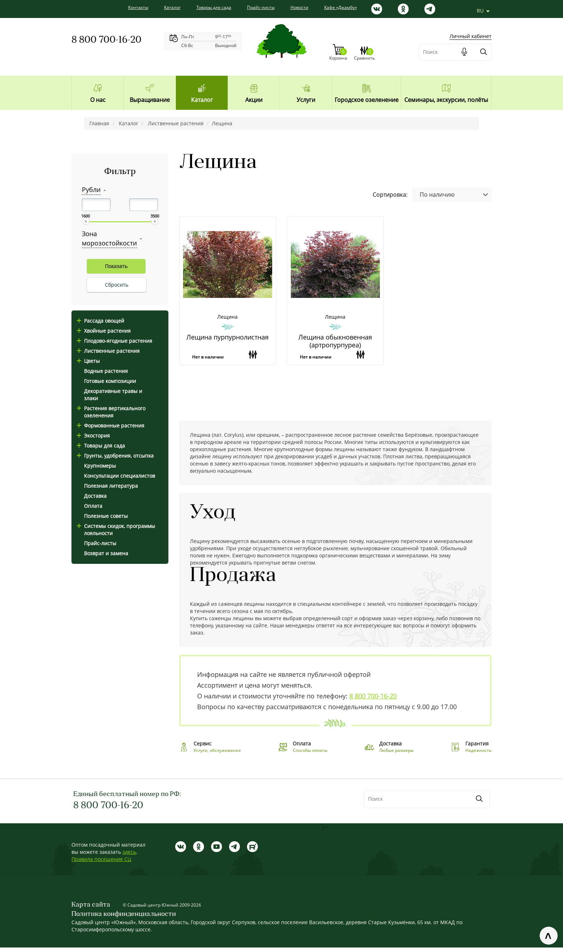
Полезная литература (111, 485)
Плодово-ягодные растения (114, 340)
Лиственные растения (108, 350)
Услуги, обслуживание (217, 753)
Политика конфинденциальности (123, 916)
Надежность (478, 753)
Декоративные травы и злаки (113, 395)
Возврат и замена (106, 553)
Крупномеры (100, 465)
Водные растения (106, 371)
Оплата (93, 505)
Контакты (138, 7)
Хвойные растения (104, 330)
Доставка (95, 495)
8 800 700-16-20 (106, 40)
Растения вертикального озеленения (111, 412)
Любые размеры (396, 753)
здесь (129, 854)
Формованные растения (110, 425)
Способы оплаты (310, 753)
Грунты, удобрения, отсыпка (115, 455)
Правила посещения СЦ (101, 861)
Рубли (91, 189)
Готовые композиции (110, 381)
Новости (299, 7)
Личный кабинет (471, 24)
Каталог (172, 7)
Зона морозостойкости (109, 238)
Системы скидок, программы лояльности (116, 530)
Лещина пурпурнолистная (227, 332)
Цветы (88, 360)
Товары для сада (213, 7)
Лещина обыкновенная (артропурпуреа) (335, 336)
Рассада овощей (100, 320)
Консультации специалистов (119, 475)
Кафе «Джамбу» (340, 7)
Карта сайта (90, 907)
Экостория (93, 435)
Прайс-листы (261, 7)
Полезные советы (106, 516)
